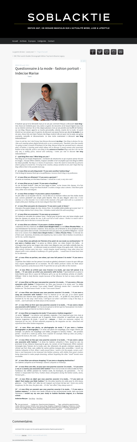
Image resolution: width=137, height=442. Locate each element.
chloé (17, 407)
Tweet (30, 76)
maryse (24, 435)
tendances (71, 406)
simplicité (39, 409)
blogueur (50, 406)
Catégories (41, 41)
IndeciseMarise (20, 138)
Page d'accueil (42, 52)
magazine (58, 409)
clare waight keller (26, 407)
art (22, 409)
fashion (33, 406)
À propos (32, 41)
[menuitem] (16, 41)
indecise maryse (25, 406)
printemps (65, 407)
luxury (41, 406)
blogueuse (57, 406)
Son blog (32, 398)
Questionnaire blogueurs (47, 404)
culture (17, 409)
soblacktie (65, 404)
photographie (74, 407)
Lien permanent (21, 404)
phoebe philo (41, 407)
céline (34, 407)
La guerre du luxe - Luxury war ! (23, 52)
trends (78, 406)
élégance (33, 409)
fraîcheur (26, 409)
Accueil (15, 41)
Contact (51, 41)
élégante (46, 409)
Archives (23, 41)
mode (17, 406)
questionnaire (73, 404)
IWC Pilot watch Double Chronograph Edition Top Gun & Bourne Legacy (39, 56)
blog (45, 406)
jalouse (52, 409)
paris (60, 407)
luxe (37, 406)
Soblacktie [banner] (68, 19)
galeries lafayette (52, 407)
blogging (65, 406)
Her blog (39, 398)
